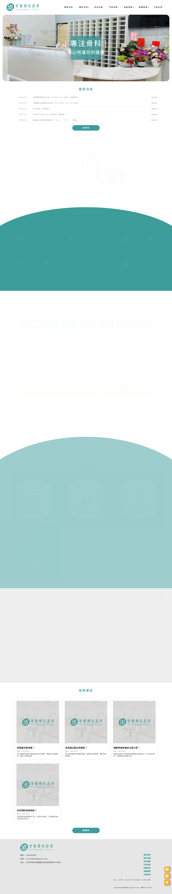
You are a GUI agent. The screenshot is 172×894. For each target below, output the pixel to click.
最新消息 (68, 7)
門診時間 (113, 7)
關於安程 (83, 7)
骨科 (115, 880)
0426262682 (31, 855)
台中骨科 (121, 880)
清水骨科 (128, 880)
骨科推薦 (136, 880)
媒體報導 (143, 7)
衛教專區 (128, 7)
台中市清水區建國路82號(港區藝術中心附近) (43, 862)
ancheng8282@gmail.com (37, 859)
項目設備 (98, 7)
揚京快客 (125, 887)
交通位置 (158, 7)
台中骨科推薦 (145, 880)
